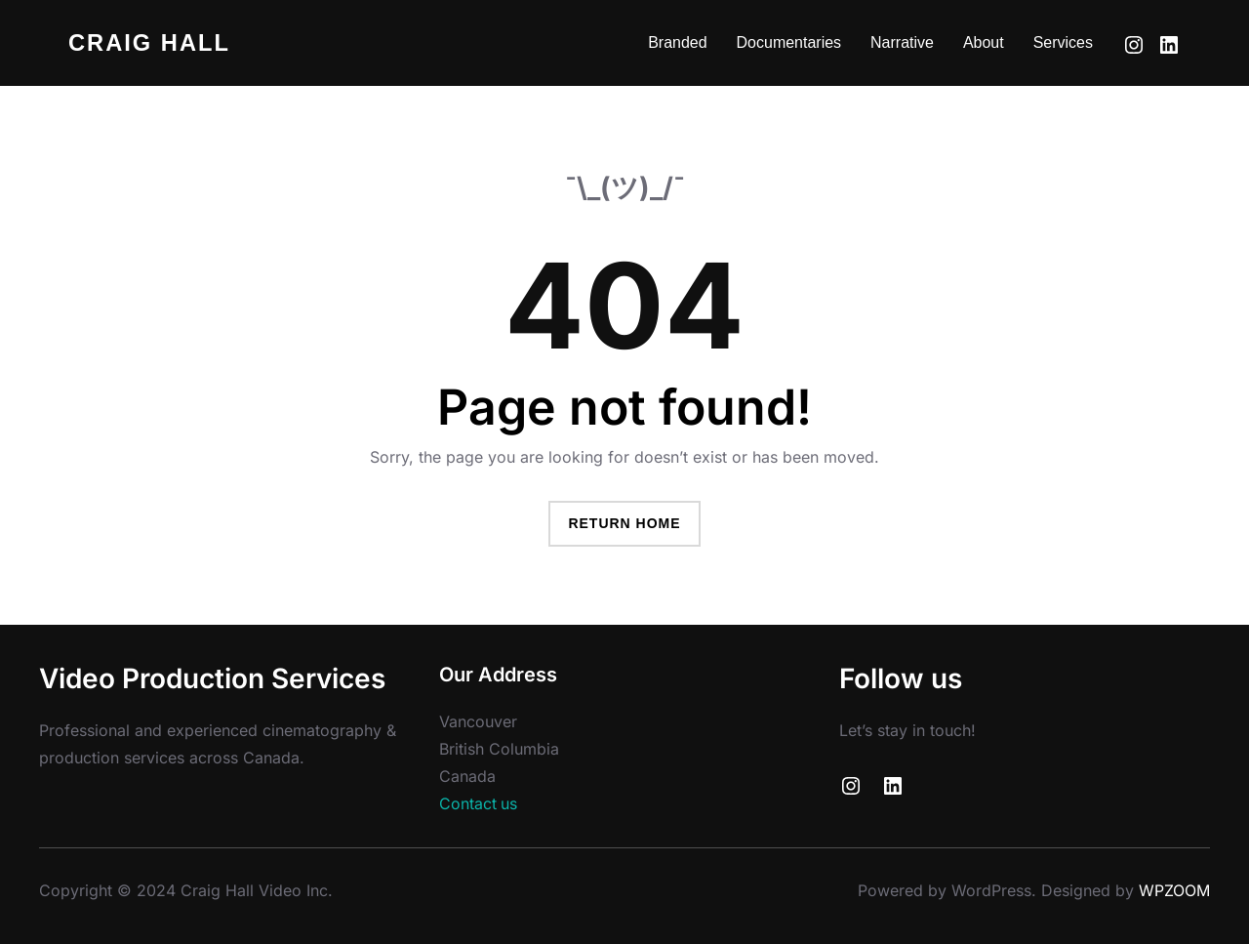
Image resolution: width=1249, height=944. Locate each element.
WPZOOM (1174, 891)
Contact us (478, 804)
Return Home (624, 523)
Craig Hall (150, 42)
